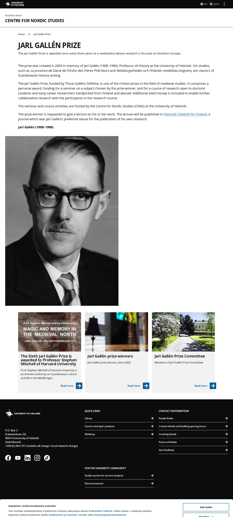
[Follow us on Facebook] (8, 457)
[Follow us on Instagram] (37, 457)
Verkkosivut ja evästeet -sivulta (68, 497)
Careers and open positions (119, 425)
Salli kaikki (206, 490)
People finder (193, 418)
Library (119, 418)
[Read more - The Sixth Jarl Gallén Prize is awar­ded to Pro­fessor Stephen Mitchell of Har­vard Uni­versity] (72, 385)
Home (21, 33)
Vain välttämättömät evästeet (206, 509)
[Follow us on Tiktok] (47, 457)
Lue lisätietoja (16, 506)
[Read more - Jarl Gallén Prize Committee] (205, 385)
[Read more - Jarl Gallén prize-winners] (138, 385)
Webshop (119, 433)
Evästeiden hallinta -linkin (105, 493)
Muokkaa (206, 499)
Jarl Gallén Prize (42, 33)
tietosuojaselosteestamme (110, 497)
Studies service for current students (119, 475)
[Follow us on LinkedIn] (27, 457)
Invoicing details (193, 433)
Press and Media (193, 441)
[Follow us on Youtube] (18, 457)
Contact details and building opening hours (193, 425)
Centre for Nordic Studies (34, 20)
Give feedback (193, 449)
